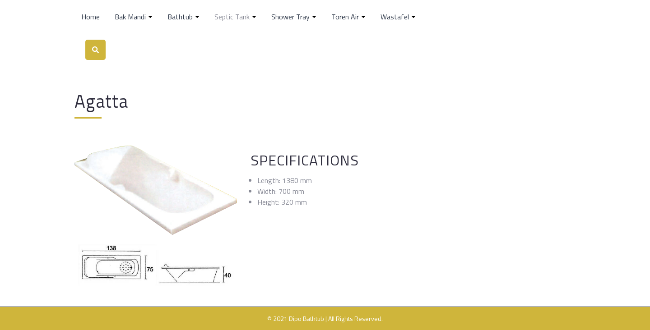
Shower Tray (290, 16)
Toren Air (345, 16)
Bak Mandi (130, 16)
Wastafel (395, 16)
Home (90, 16)
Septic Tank (232, 16)
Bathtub (180, 16)
